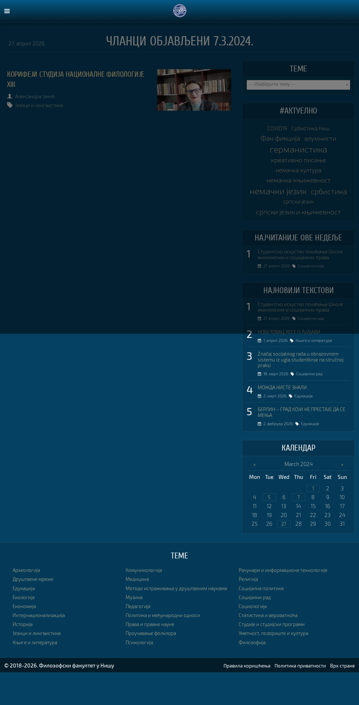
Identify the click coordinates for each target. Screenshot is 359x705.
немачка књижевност (298, 184)
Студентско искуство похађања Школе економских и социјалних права (298, 266)
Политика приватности (294, 698)
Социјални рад (313, 282)
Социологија (254, 634)
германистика (299, 151)
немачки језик (298, 196)
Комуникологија (146, 598)
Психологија (141, 677)
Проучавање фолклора (154, 668)
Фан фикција (277, 140)
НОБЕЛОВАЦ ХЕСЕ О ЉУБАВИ (293, 355)
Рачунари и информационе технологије (287, 598)
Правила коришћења (236, 698)
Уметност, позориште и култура (277, 661)
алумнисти (322, 140)
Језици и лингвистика (43, 105)
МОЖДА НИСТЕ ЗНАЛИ (285, 413)
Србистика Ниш (312, 128)
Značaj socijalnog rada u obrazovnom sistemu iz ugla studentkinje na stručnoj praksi (302, 384)
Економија (26, 634)
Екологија (25, 625)
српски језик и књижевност (298, 219)
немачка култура (298, 174)
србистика (279, 207)
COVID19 (275, 128)
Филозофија (253, 670)
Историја (23, 652)
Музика (135, 632)
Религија (249, 607)
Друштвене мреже (35, 607)
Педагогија (139, 641)
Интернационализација (41, 643)
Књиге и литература (316, 364)
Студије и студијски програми (275, 652)
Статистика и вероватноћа (271, 643)
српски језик (321, 208)
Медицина (138, 607)
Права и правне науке (152, 659)
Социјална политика (263, 616)
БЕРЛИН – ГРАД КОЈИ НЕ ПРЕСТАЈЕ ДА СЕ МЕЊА (304, 438)
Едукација (306, 421)
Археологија (28, 598)
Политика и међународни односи (167, 650)
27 (284, 551)
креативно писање (298, 162)
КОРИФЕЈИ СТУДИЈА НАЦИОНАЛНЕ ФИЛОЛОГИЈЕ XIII (62, 79)
